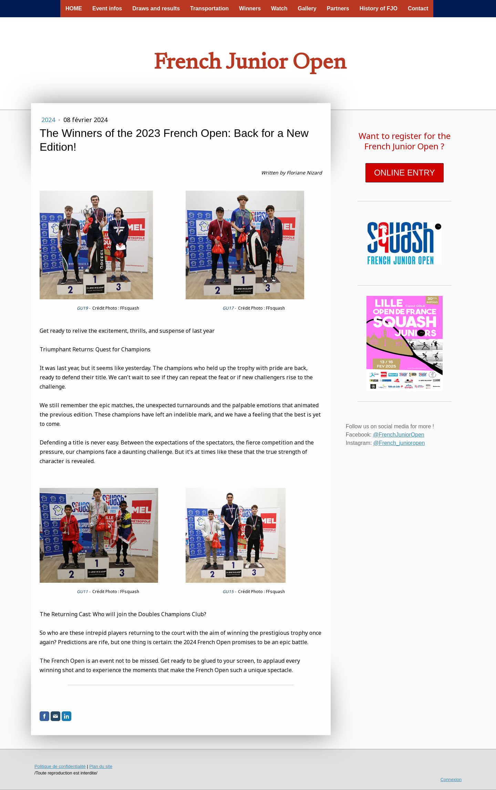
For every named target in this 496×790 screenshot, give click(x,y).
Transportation (209, 8)
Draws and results (156, 8)
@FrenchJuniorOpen (398, 435)
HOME (73, 8)
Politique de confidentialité (60, 766)
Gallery (307, 8)
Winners (250, 8)
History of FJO (378, 8)
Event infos (107, 8)
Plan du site (100, 766)
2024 (49, 120)
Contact (418, 8)
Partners (338, 8)
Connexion (451, 779)
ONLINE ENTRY (404, 172)
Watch (279, 8)
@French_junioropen (399, 443)
